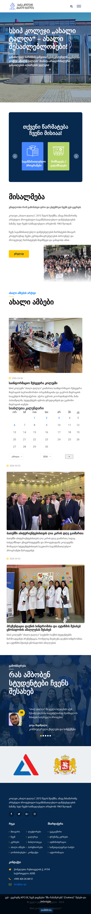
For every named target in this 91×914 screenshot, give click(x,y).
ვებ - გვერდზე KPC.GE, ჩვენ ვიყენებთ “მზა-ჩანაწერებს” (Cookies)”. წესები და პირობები (45, 899)
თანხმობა (46, 910)
